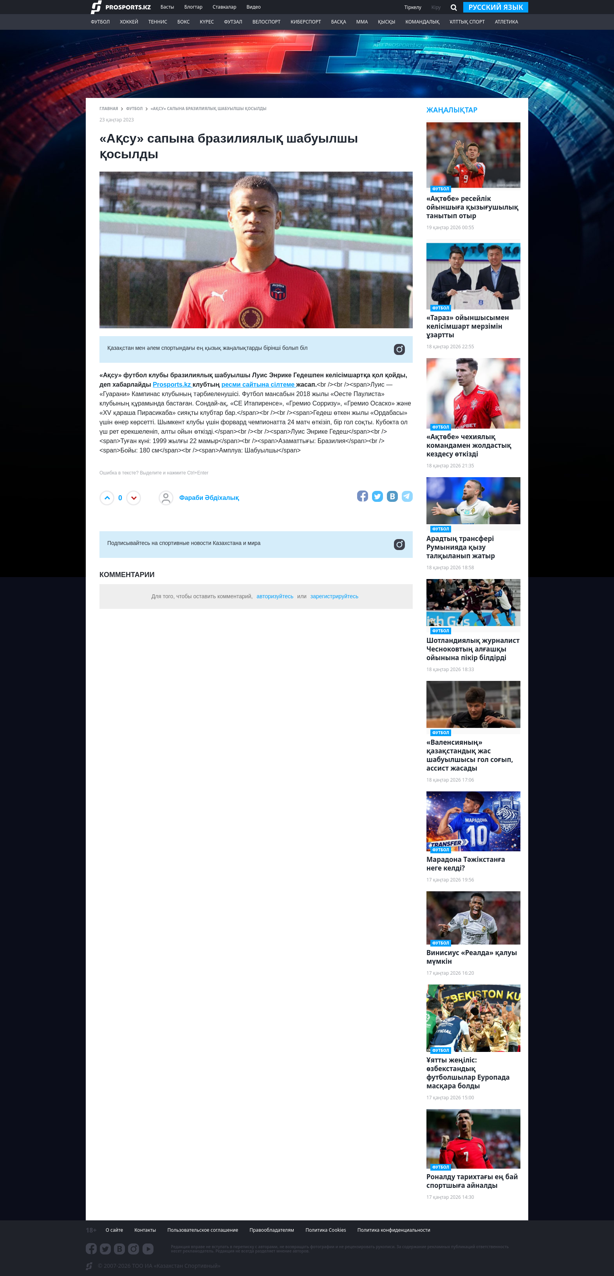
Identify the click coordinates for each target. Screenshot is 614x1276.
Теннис (157, 21)
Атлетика (506, 21)
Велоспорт (267, 21)
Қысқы (386, 21)
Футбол (100, 21)
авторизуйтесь (274, 596)
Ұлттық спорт (467, 21)
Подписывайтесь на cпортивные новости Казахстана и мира (256, 544)
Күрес (207, 21)
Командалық (422, 21)
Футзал (233, 21)
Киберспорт (306, 21)
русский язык (495, 7)
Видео (254, 7)
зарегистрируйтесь (335, 596)
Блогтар (193, 7)
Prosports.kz (172, 384)
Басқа (338, 21)
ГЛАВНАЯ (108, 108)
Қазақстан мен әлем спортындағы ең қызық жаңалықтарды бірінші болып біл (256, 349)
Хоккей (129, 21)
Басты (167, 7)
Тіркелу (413, 7)
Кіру (436, 7)
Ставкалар (225, 7)
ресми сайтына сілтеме (259, 384)
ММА (362, 21)
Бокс (183, 21)
